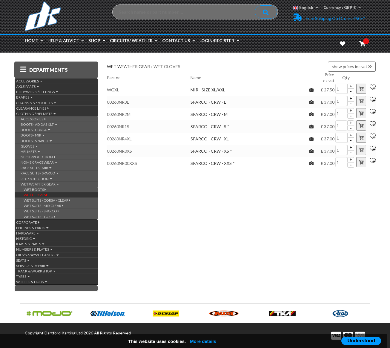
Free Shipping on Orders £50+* (329, 17)
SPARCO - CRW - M (209, 114)
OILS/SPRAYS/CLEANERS (37, 255)
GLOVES (29, 146)
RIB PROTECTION (36, 179)
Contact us (178, 40)
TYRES (23, 276)
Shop (96, 40)
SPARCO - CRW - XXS (211, 163)
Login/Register (219, 40)
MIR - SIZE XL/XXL (208, 89)
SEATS (23, 260)
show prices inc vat (352, 66)
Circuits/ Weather (134, 40)
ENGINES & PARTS (32, 228)
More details (203, 341)
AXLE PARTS (27, 86)
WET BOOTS (35, 189)
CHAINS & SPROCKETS (36, 103)
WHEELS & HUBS (31, 282)
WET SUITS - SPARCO (41, 211)
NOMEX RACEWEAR (39, 162)
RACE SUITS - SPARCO (40, 173)
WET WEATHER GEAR (40, 184)
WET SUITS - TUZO (40, 216)
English (305, 7)
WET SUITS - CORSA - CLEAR (47, 200)
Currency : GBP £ (342, 7)
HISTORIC (25, 238)
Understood (361, 340)
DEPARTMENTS (44, 70)
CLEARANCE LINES (32, 108)
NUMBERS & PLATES (34, 249)
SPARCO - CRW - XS (210, 151)
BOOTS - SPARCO (36, 141)
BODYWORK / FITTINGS (37, 92)
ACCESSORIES (29, 81)
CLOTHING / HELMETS (36, 113)
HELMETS (30, 151)
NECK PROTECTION (38, 157)
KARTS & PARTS (30, 244)
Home (34, 40)
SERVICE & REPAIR (32, 265)
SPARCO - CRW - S (208, 126)
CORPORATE (28, 222)
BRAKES (24, 97)
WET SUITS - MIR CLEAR (43, 205)
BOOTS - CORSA (35, 130)
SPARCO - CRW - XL (210, 138)
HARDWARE (27, 233)
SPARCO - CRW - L (208, 102)
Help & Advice (65, 40)
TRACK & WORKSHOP (36, 271)
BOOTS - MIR (33, 135)
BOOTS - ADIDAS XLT (39, 124)
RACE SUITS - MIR (36, 167)
